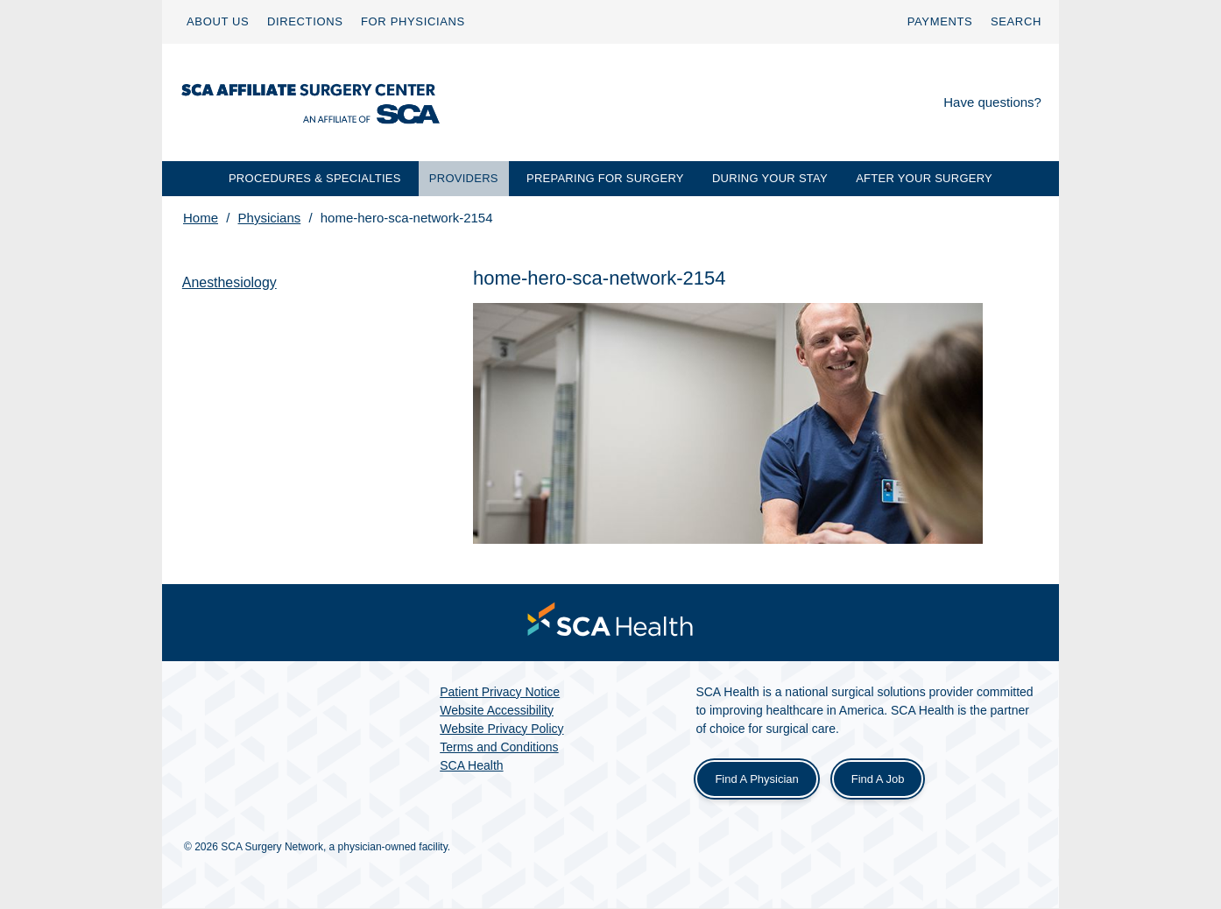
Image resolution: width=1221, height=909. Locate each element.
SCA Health (471, 766)
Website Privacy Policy (501, 729)
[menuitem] (218, 22)
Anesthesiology (231, 282)
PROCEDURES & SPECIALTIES (315, 178)
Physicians (269, 217)
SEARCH (1016, 21)
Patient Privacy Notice (500, 693)
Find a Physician (756, 779)
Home (200, 217)
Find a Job (878, 779)
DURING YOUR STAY (770, 178)
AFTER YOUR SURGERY (924, 178)
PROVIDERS (463, 178)
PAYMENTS (940, 21)
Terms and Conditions (499, 748)
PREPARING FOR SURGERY (605, 178)
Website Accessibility (497, 711)
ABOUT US (218, 21)
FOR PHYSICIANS (413, 21)
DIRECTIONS (305, 21)
